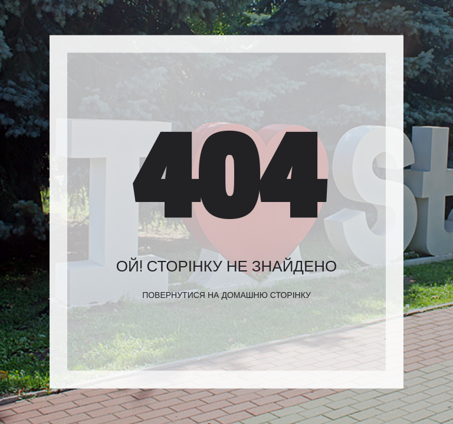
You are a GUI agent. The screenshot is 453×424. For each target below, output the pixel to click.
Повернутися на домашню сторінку (226, 295)
